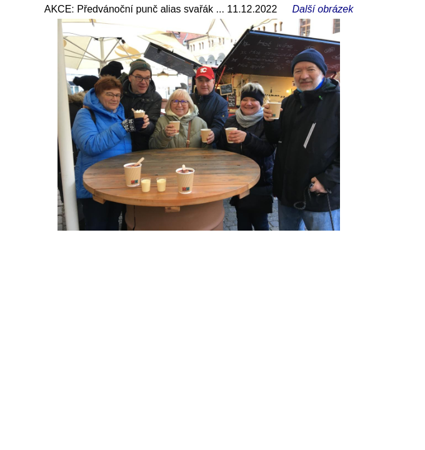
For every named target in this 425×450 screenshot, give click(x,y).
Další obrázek (322, 9)
